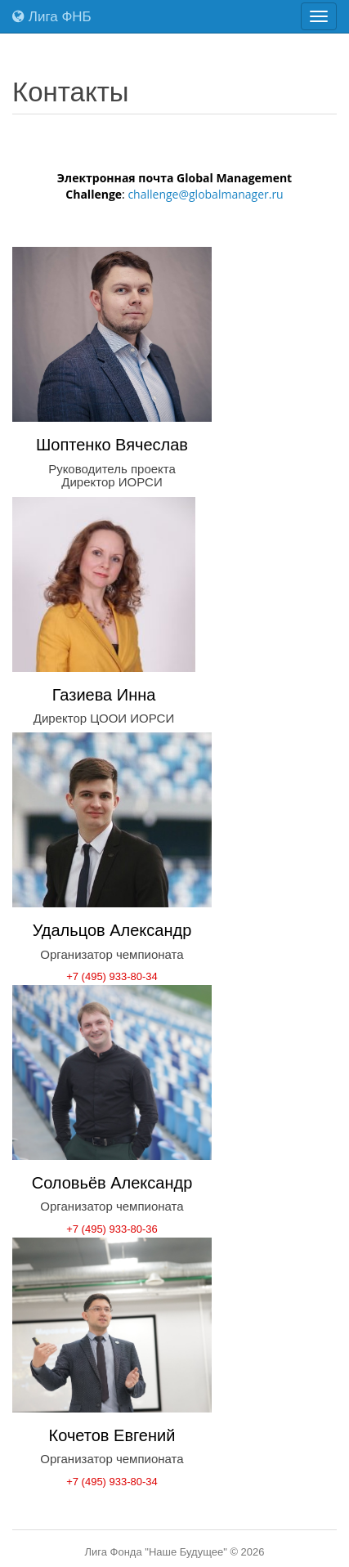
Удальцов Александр (112, 930)
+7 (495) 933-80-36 (112, 1229)
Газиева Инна (104, 695)
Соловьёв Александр (112, 1183)
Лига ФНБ (52, 17)
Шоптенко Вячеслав (112, 445)
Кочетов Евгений (112, 1435)
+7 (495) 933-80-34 (112, 976)
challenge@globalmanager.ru (205, 194)
